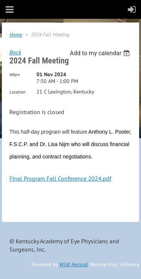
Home (15, 34)
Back (15, 52)
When (14, 74)
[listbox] (101, 53)
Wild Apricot (73, 264)
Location (17, 92)
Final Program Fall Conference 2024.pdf (60, 178)
